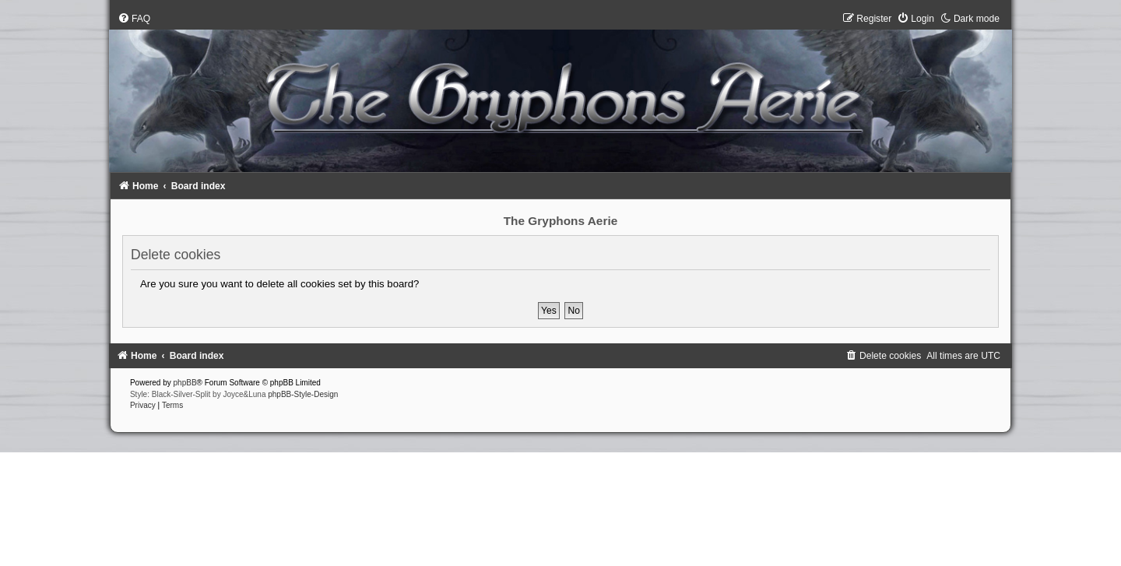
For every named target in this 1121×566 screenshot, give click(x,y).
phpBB (185, 382)
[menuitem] (134, 18)
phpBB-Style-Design (303, 394)
